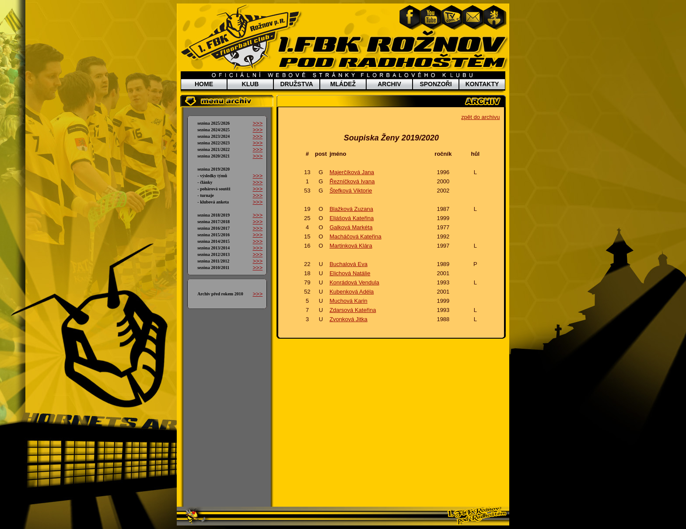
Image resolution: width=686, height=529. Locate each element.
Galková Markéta (350, 227)
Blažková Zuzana (351, 209)
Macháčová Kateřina (355, 236)
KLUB (250, 84)
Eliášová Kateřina (351, 218)
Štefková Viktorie (350, 190)
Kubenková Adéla (351, 291)
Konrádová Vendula (354, 282)
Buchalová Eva (348, 264)
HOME (204, 84)
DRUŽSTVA (296, 84)
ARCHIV (389, 84)
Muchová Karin (348, 301)
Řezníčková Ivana (351, 181)
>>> (257, 123)
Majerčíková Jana (351, 172)
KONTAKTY (482, 84)
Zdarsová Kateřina (352, 310)
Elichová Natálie (349, 273)
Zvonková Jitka (348, 319)
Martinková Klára (350, 245)
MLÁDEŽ (343, 84)
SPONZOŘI (436, 84)
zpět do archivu (480, 117)
